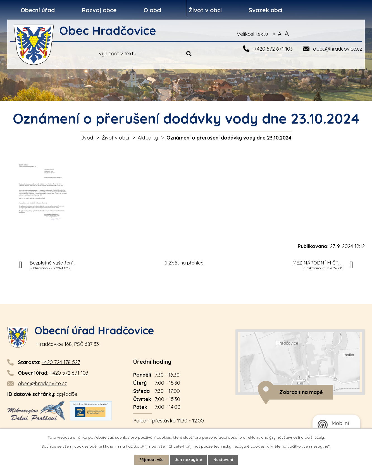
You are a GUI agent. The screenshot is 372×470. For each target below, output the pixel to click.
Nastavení (223, 459)
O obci (152, 10)
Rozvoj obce (99, 10)
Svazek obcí (265, 10)
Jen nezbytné (188, 459)
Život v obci (205, 10)
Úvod (86, 137)
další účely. (315, 437)
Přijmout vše (151, 459)
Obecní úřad (38, 10)
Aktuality (148, 137)
